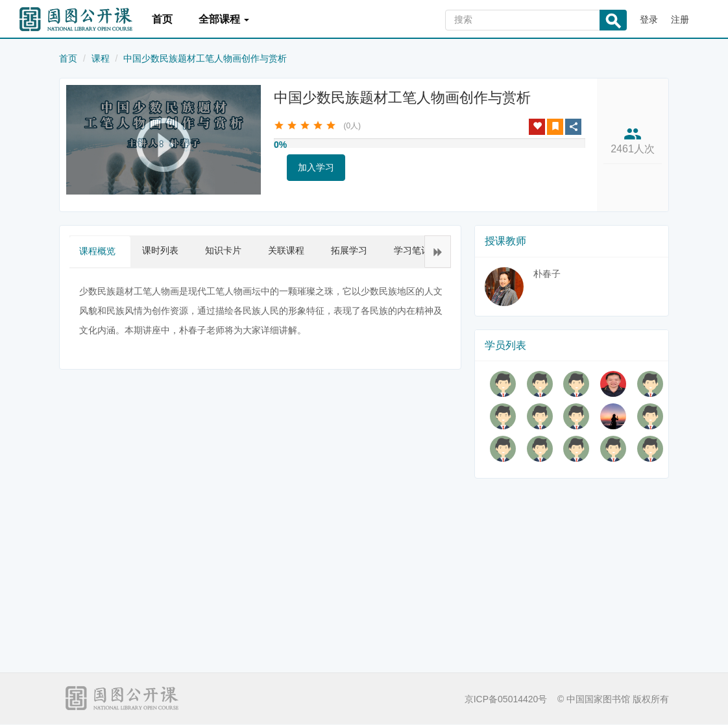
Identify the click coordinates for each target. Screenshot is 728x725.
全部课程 (224, 19)
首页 (162, 19)
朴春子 (547, 273)
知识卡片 (223, 250)
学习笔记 (412, 250)
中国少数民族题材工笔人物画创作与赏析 (205, 58)
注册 (680, 19)
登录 (649, 19)
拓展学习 (349, 250)
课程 (100, 58)
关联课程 (286, 250)
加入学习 (316, 167)
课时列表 (160, 250)
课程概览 (97, 251)
